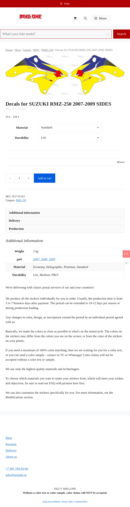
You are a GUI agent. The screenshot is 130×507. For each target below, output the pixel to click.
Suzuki (27, 49)
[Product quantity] (19, 178)
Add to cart (45, 178)
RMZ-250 (47, 49)
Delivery (11, 450)
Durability (22, 138)
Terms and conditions (51, 501)
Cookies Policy (81, 501)
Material (22, 127)
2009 (52, 259)
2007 (36, 259)
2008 (44, 259)
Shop (18, 49)
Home (9, 49)
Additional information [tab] (24, 212)
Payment (11, 444)
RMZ (36, 49)
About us (11, 456)
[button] (85, 18)
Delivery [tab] (14, 220)
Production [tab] (16, 229)
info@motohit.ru (16, 475)
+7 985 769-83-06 (17, 468)
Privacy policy (67, 501)
